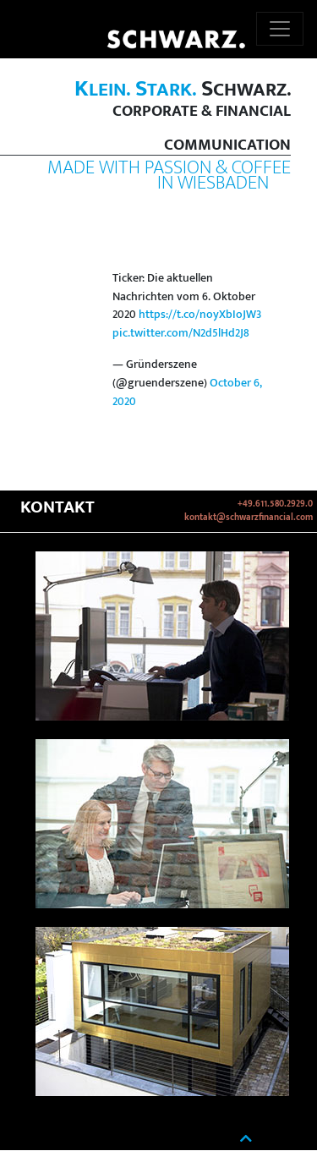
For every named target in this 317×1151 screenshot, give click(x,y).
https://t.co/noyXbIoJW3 (200, 314)
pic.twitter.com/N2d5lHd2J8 (180, 333)
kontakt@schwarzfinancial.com (248, 517)
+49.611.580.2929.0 (275, 504)
